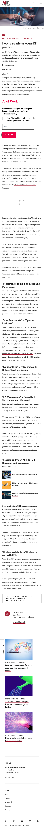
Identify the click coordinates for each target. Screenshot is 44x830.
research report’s (29, 178)
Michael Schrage (25, 181)
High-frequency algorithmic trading (16, 350)
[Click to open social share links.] (6, 73)
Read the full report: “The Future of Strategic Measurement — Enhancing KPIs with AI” (18, 598)
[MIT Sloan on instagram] (30, 822)
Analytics (28, 39)
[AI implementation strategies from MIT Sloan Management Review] (19, 692)
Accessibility (9, 802)
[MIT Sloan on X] (13, 822)
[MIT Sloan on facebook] (5, 822)
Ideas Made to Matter (10, 39)
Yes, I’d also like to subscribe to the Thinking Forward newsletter (21, 119)
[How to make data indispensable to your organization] (19, 727)
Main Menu (40, 3)
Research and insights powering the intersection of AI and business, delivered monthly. (17, 111)
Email (5, 126)
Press (6, 795)
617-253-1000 (9, 777)
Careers (7, 798)
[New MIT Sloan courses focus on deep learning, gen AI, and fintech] (19, 655)
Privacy (7, 810)
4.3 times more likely (27, 155)
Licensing (8, 806)
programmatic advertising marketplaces (17, 354)
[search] (33, 3)
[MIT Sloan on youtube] (22, 822)
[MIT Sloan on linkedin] (38, 822)
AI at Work (10, 101)
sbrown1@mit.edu (19, 622)
